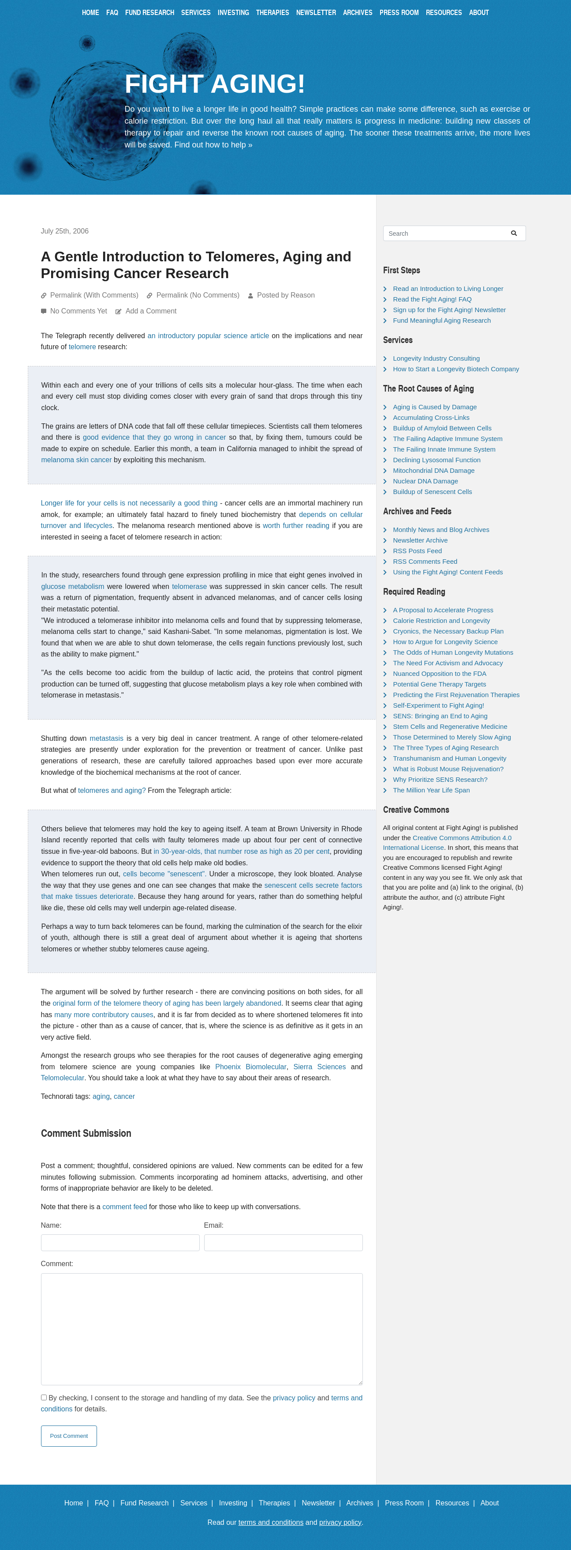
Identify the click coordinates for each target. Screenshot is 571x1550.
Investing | (238, 1503)
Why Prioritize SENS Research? (440, 779)
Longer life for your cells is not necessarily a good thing (129, 503)
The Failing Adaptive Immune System (448, 438)
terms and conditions (271, 1522)
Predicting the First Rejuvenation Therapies (456, 694)
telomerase (189, 586)
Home (90, 12)
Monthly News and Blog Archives (441, 529)
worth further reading (296, 525)
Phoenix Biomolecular (251, 1067)
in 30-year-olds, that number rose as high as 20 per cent (242, 851)
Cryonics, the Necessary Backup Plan (448, 631)
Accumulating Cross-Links (431, 417)
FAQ (112, 12)
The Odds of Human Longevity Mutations (453, 652)
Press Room (399, 12)
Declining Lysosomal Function (437, 460)
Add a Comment (151, 311)
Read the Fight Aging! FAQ (432, 299)
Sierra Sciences (320, 1067)
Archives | (365, 1503)
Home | (78, 1503)
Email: (214, 1225)
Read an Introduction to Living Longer (448, 288)
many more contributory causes (103, 1014)
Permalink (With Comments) (94, 295)
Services (196, 12)
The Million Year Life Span (431, 790)
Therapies (272, 12)
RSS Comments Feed (425, 561)
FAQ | (107, 1503)
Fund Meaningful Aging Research (442, 320)
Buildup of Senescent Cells (432, 491)
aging (101, 1096)
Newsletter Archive (420, 540)
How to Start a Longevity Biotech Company (456, 369)
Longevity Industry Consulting (436, 358)
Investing (233, 12)
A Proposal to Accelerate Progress (443, 610)
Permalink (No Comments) (198, 295)
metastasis (106, 738)
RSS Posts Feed (417, 550)
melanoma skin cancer (76, 460)
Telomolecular (63, 1078)
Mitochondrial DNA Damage (434, 470)
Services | (198, 1503)
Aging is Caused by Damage (435, 407)
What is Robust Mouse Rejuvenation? (448, 769)
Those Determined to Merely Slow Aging (452, 737)
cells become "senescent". (165, 874)
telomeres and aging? (112, 790)
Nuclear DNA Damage (426, 481)
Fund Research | (149, 1503)
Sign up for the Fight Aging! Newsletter (449, 309)
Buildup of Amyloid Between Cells (442, 428)
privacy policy (294, 1398)
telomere (82, 347)
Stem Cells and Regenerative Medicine (450, 726)
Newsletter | (323, 1503)
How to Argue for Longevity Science (445, 641)
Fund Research (149, 12)
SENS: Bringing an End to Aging (440, 716)
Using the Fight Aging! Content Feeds (448, 572)
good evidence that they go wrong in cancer (154, 437)
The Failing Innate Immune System (444, 449)
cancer (124, 1096)
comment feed (124, 1207)
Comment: (57, 1263)
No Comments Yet (79, 311)
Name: (51, 1225)
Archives (358, 12)
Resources (444, 12)
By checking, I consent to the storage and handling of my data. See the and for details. (202, 1403)
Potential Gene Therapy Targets (439, 684)
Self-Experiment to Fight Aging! (439, 705)
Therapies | (279, 1503)
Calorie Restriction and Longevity (441, 620)
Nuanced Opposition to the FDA (440, 673)
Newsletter (316, 12)
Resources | (457, 1503)
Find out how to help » (214, 144)
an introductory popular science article (208, 335)
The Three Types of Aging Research (446, 747)
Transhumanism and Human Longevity (450, 758)
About (479, 12)
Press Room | (409, 1503)
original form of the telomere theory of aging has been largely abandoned (166, 1003)
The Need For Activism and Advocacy (448, 663)
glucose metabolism (72, 586)
